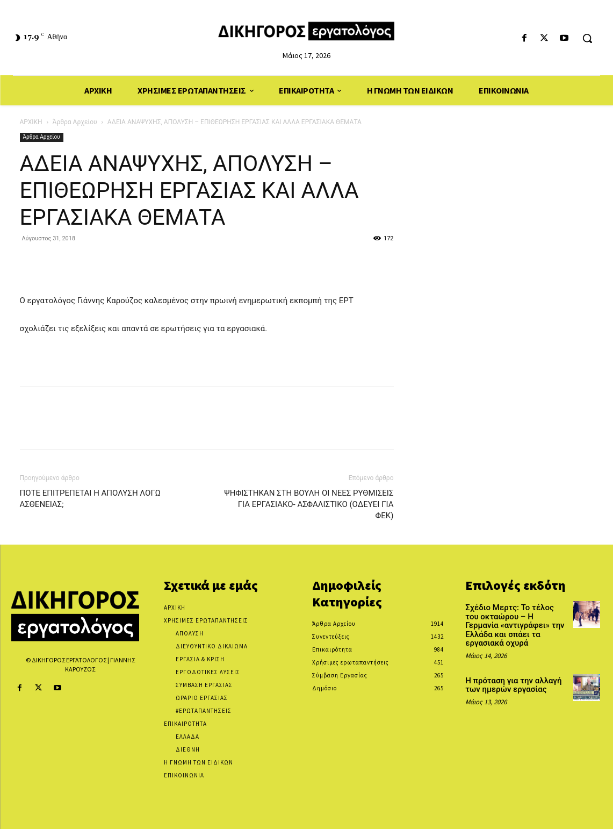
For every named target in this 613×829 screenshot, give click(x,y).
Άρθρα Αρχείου (75, 122)
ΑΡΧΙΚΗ (31, 122)
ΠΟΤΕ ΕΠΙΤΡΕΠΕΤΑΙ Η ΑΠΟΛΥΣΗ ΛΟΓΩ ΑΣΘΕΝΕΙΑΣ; (90, 498)
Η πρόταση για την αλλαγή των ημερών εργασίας (513, 685)
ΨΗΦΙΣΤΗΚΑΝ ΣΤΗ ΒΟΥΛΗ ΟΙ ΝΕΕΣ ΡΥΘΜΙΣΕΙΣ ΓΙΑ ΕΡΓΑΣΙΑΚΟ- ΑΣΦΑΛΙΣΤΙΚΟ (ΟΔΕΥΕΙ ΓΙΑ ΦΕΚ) (308, 504)
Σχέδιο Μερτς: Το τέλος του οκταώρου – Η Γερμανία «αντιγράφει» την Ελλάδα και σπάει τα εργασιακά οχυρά (514, 625)
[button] (587, 38)
